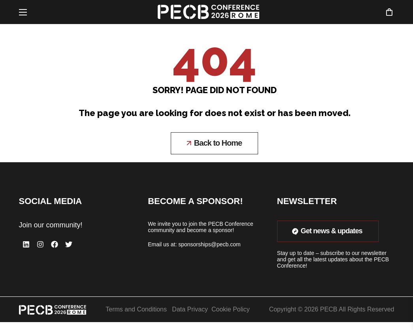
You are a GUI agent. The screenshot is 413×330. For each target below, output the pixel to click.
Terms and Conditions (136, 309)
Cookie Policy (230, 309)
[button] (389, 12)
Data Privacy (190, 309)
